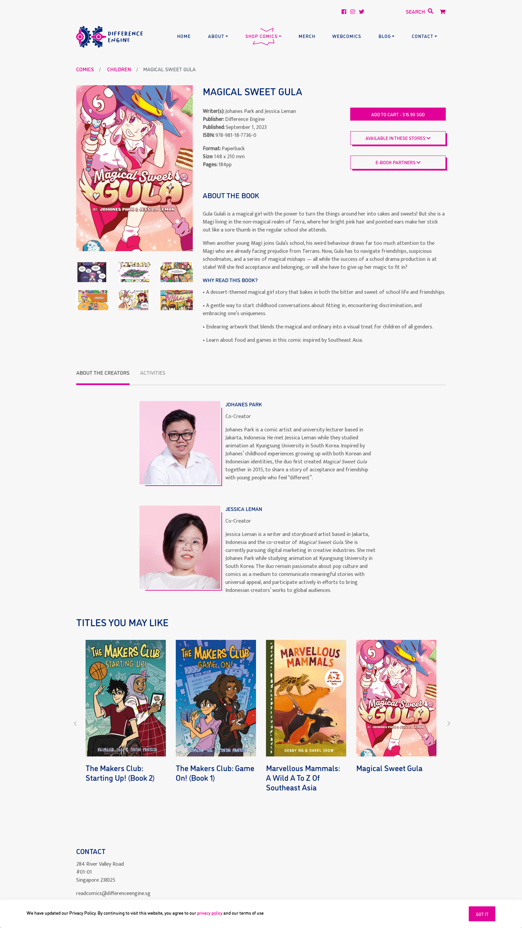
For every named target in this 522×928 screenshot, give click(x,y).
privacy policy (209, 912)
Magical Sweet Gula (389, 767)
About (216, 36)
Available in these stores (398, 138)
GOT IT (482, 914)
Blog (385, 36)
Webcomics (346, 36)
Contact (422, 36)
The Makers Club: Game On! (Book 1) (215, 772)
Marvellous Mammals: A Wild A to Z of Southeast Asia (303, 777)
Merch (307, 36)
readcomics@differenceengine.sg (113, 877)
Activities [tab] (152, 372)
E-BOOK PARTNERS (398, 162)
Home (184, 36)
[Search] (396, 11)
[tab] (103, 376)
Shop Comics (261, 36)
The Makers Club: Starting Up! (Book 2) (120, 772)
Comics (85, 69)
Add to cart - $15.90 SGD (398, 114)
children (119, 69)
